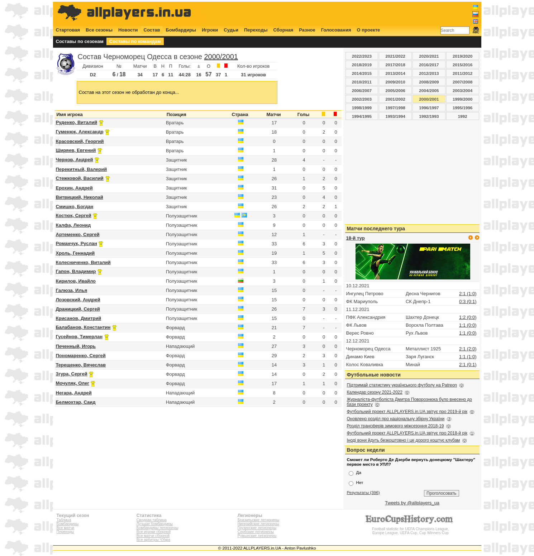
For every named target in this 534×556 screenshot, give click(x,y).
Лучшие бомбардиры (155, 524)
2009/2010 (395, 82)
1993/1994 (395, 116)
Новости (128, 30)
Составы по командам (135, 41)
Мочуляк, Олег (72, 383)
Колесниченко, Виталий (83, 262)
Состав (152, 30)
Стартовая (68, 30)
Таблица (64, 520)
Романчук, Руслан (76, 243)
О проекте (368, 30)
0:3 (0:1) (467, 301)
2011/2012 (462, 73)
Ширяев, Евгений (76, 150)
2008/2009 (429, 82)
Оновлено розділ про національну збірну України (396, 418)
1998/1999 (362, 107)
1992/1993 (429, 116)
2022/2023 (362, 56)
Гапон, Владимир (76, 271)
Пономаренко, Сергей (81, 355)
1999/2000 (462, 99)
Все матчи (65, 528)
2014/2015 (362, 73)
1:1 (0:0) (467, 325)
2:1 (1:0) (467, 293)
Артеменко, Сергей (78, 234)
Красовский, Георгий (80, 141)
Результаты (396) (363, 492)
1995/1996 (462, 107)
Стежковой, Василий (80, 178)
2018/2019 (362, 64)
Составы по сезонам (80, 41)
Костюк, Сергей (73, 215)
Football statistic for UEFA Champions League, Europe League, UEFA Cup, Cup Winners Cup (410, 529)
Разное (307, 30)
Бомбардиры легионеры (157, 528)
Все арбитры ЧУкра (153, 540)
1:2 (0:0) (467, 317)
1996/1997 (429, 107)
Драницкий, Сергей (78, 309)
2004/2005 (429, 90)
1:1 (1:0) (467, 356)
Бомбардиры (181, 30)
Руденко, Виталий (76, 122)
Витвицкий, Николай (79, 197)
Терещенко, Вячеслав (81, 365)
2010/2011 (362, 82)
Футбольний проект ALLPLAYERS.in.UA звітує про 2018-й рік (407, 433)
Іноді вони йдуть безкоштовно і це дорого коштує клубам (403, 440)
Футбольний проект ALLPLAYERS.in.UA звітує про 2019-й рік (407, 411)
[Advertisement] (348, 13)
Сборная (283, 30)
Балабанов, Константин (83, 327)
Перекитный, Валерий (81, 169)
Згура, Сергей (71, 374)
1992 (462, 116)
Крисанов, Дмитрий (78, 318)
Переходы (256, 30)
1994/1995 (362, 116)
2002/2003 (362, 99)
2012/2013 (429, 73)
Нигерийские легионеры (258, 524)
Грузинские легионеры (257, 528)
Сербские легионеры (256, 532)
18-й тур (355, 238)
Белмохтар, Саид (76, 402)
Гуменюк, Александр (80, 131)
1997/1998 (395, 107)
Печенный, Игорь (76, 346)
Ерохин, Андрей (74, 188)
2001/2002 (395, 99)
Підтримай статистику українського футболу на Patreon (402, 385)
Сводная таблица (152, 520)
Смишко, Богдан (75, 206)
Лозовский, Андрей (78, 299)
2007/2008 (462, 82)
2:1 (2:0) (467, 348)
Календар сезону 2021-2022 (374, 392)
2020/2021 (429, 56)
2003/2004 (462, 90)
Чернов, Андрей (74, 159)
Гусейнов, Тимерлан (79, 336)
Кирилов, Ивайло (76, 281)
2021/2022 (395, 56)
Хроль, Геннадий (75, 253)
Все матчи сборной (153, 536)
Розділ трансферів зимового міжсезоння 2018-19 (395, 425)
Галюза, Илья (71, 290)
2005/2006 (395, 90)
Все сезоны (99, 30)
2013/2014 (395, 73)
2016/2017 (429, 64)
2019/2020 (462, 56)
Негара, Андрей (74, 393)
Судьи (231, 30)
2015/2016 (462, 64)
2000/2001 (221, 57)
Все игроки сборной (154, 532)
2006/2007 (362, 90)
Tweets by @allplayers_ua (412, 502)
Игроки (210, 30)
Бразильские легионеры (259, 520)
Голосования (336, 30)
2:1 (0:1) (467, 364)
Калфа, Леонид (73, 225)
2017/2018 (395, 64)
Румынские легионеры (257, 536)
